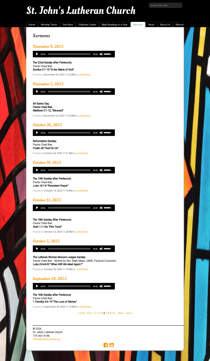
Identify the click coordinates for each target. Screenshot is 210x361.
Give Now (68, 24)
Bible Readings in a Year (114, 24)
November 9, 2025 (48, 46)
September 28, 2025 (49, 279)
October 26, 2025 (47, 125)
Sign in (178, 2)
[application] (74, 54)
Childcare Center (87, 24)
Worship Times (49, 24)
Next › (121, 313)
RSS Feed (175, 34)
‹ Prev (88, 313)
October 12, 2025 (47, 200)
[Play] (37, 54)
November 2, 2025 (48, 84)
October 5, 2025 (46, 241)
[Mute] (101, 54)
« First (81, 313)
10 (113, 313)
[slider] (69, 54)
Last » (129, 313)
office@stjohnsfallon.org (47, 339)
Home (32, 24)
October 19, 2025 (47, 163)
